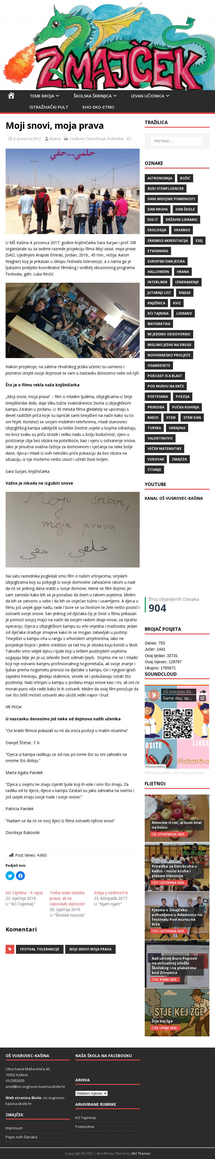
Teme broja (42, 96)
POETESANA (158, 396)
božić (185, 178)
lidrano (184, 313)
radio (153, 417)
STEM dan (192, 417)
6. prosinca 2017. (27, 138)
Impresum (14, 1127)
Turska (154, 428)
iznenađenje (187, 282)
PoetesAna (84, 1126)
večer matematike (164, 448)
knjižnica (156, 303)
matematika (159, 323)
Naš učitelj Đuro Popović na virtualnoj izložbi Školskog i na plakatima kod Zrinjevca (174, 965)
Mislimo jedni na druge (169, 344)
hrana (183, 271)
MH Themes (141, 1153)
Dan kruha (158, 209)
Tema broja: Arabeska (104, 138)
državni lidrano (181, 219)
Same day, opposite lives (188, 772)
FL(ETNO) (155, 784)
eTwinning (158, 251)
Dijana (55, 138)
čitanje (154, 469)
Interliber (157, 282)
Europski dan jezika (166, 261)
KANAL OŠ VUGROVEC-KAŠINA (174, 498)
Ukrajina (177, 428)
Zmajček (179, 459)
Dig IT (153, 219)
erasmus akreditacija (168, 240)
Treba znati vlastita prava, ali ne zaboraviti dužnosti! (67, 898)
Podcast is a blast (165, 375)
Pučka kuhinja (185, 407)
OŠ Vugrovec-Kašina (158, 772)
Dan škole (185, 209)
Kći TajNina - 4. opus (24, 892)
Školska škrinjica (93, 96)
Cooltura (77, 138)
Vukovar (156, 459)
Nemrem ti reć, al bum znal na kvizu (177, 825)
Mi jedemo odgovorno (169, 334)
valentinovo (160, 438)
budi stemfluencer (166, 188)
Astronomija (160, 178)
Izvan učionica (147, 96)
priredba (156, 407)
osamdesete (159, 365)
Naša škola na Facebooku (103, 1055)
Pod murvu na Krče (166, 386)
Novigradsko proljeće (169, 355)
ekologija (157, 230)
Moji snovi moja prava (90, 949)
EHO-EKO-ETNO (98, 107)
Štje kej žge (162, 1021)
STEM (171, 417)
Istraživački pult (49, 107)
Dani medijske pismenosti (171, 199)
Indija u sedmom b (111, 892)
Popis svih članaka (21, 1136)
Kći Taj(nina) (85, 1117)
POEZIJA (183, 396)
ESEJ (199, 240)
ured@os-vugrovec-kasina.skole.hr (35, 1086)
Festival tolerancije (39, 949)
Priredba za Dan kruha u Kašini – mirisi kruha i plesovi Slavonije (174, 871)
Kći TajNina (158, 313)
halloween (158, 271)
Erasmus (182, 230)
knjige (185, 292)
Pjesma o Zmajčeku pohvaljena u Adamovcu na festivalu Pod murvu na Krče (177, 917)
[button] (73, 844)
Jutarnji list (159, 292)
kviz (177, 303)
